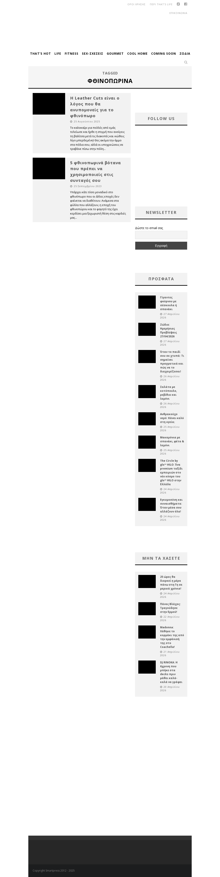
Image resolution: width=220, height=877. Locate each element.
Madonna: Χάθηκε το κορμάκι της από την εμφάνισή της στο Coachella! (172, 637)
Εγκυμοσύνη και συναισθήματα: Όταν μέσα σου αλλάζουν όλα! (171, 505)
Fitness (71, 53)
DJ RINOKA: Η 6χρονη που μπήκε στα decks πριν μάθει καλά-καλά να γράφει (171, 672)
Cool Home (137, 53)
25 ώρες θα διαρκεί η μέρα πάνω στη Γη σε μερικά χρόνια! (171, 582)
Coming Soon (163, 53)
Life (57, 53)
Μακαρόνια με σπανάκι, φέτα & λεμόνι (172, 441)
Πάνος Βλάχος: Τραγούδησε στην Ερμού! (170, 608)
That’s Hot (40, 53)
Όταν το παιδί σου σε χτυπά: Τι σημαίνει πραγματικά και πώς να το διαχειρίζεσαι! (172, 361)
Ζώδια (184, 53)
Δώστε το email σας (149, 228)
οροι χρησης (136, 4)
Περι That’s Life (161, 4)
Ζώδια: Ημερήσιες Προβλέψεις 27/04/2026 (168, 330)
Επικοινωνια (178, 13)
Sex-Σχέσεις (92, 53)
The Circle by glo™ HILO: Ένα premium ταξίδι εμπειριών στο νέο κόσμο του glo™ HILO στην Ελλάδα (171, 472)
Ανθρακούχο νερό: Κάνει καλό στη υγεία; (172, 418)
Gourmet (115, 53)
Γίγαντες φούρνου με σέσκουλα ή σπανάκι (168, 303)
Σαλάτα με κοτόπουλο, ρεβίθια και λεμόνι (168, 392)
